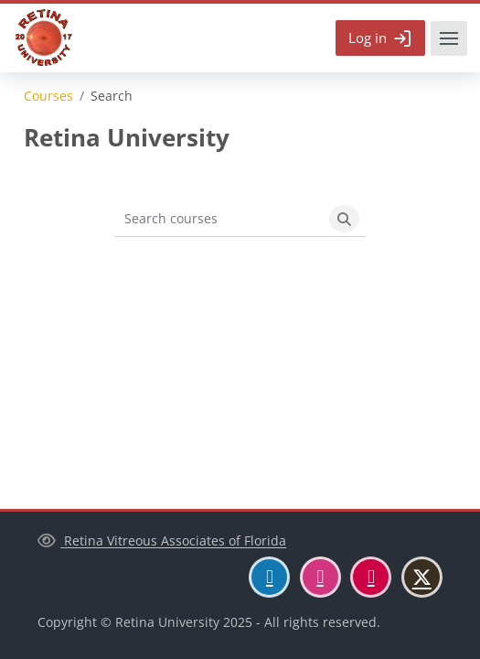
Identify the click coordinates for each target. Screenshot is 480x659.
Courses (48, 96)
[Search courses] (219, 218)
